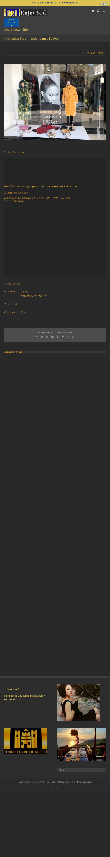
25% (23, 312)
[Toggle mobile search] (98, 10)
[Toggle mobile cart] (92, 10)
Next (100, 52)
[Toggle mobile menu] (104, 10)
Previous (90, 52)
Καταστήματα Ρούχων (33, 295)
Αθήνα (24, 291)
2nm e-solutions (84, 782)
